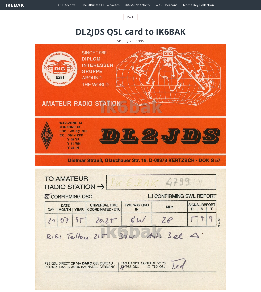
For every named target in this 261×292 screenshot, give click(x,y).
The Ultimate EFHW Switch (100, 5)
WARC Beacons (167, 5)
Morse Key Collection (198, 5)
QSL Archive (67, 5)
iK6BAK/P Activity (137, 5)
